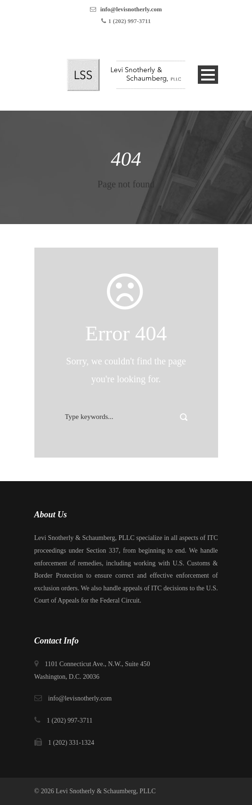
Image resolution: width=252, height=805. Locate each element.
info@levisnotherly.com (131, 9)
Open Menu (208, 74)
